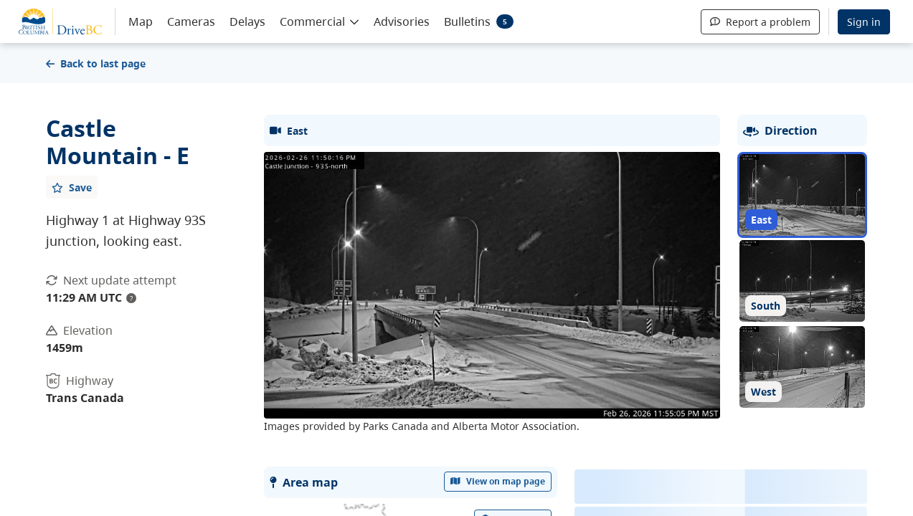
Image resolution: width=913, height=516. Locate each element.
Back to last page (96, 63)
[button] (319, 21)
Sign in (864, 22)
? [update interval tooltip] (131, 298)
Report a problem (760, 22)
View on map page (497, 481)
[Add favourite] (72, 187)
